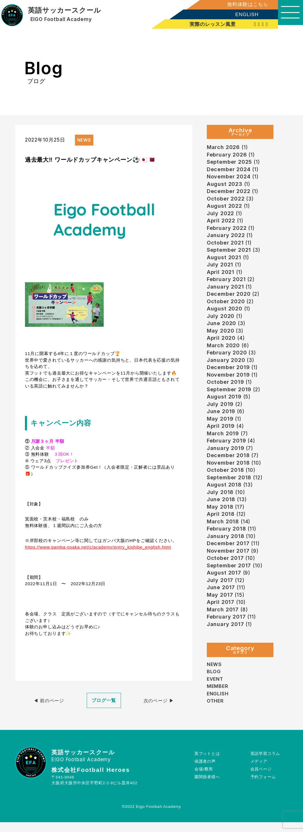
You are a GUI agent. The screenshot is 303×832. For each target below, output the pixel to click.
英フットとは (207, 763)
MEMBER (218, 705)
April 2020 (221, 345)
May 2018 (220, 521)
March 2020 (224, 353)
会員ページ (260, 778)
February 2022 (227, 231)
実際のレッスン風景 (209, 24)
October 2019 (226, 391)
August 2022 (224, 208)
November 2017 (229, 567)
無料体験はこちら (244, 4)
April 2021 (221, 277)
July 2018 (220, 506)
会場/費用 (203, 778)
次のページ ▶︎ (158, 700)
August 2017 (224, 589)
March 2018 (223, 536)
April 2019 (221, 437)
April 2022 (221, 223)
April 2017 (221, 620)
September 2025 (230, 162)
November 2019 (229, 384)
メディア (258, 771)
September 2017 (229, 582)
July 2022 (220, 216)
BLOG (214, 690)
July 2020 (221, 323)
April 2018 (221, 528)
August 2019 (224, 406)
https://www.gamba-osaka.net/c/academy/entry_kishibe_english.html (98, 547)
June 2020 (221, 330)
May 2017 (220, 612)
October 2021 (225, 246)
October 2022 (226, 201)
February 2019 (227, 452)
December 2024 (229, 170)
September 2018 (229, 490)
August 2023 (224, 185)
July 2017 (220, 597)
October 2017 (225, 574)
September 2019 (229, 399)
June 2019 (221, 422)
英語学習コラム (265, 763)
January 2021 (225, 292)
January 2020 (226, 368)
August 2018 (224, 498)
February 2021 (226, 284)
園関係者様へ (207, 786)
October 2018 (226, 483)
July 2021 (220, 269)
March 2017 (223, 628)
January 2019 (226, 460)
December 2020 (229, 300)
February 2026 (227, 155)
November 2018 (229, 475)
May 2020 (221, 338)
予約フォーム (263, 786)
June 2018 (221, 513)
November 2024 (229, 178)
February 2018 (227, 544)
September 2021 (229, 254)
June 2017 (221, 605)
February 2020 (227, 361)
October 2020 (226, 307)
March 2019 (223, 445)
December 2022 (229, 193)
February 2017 (226, 635)
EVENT (215, 698)
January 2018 (226, 551)
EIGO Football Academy (61, 19)
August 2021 (224, 262)
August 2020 (224, 315)
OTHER (215, 720)
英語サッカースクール (64, 10)
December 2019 (228, 376)
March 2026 (224, 147)
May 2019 (220, 429)
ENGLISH (243, 14)
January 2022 (226, 239)
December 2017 (228, 559)
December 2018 (228, 467)
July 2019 (220, 414)
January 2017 (225, 643)
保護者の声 (205, 771)
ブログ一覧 (104, 700)
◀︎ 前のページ (49, 700)
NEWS (214, 683)
